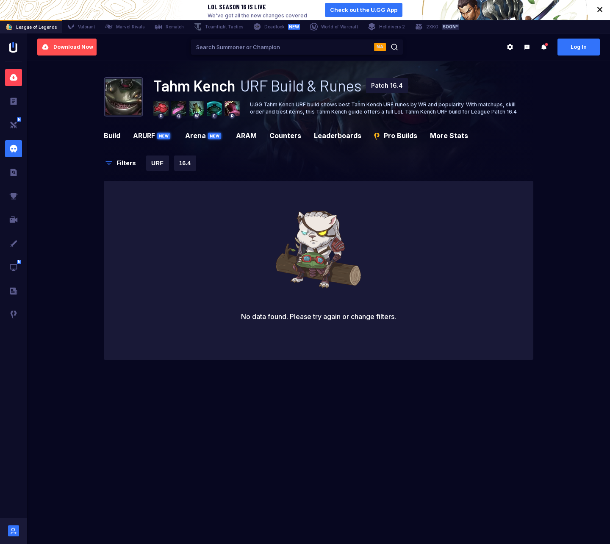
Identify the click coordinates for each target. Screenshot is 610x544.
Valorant (81, 27)
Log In (579, 47)
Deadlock (276, 27)
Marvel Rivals (124, 27)
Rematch (169, 27)
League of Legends (31, 27)
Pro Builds (395, 135)
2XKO (437, 27)
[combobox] (282, 47)
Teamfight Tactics (218, 27)
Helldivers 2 (386, 27)
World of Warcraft (334, 27)
